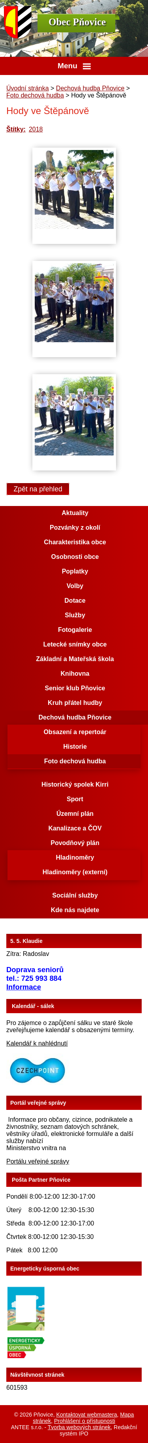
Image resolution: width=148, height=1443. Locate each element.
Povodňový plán (75, 843)
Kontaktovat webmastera (86, 1414)
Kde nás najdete (75, 910)
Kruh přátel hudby (75, 702)
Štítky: (16, 129)
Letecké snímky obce (75, 644)
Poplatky (75, 571)
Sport (75, 799)
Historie (75, 746)
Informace (23, 987)
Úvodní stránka (27, 88)
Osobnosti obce (75, 556)
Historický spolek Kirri (75, 784)
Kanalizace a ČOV (74, 828)
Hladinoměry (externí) (75, 872)
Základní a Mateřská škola (75, 659)
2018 (36, 129)
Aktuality (75, 513)
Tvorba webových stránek (79, 1427)
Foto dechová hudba (35, 95)
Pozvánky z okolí (75, 527)
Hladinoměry (75, 857)
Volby (75, 586)
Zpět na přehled (38, 489)
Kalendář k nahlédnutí (37, 1043)
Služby (75, 615)
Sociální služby (75, 895)
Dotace (74, 600)
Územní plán (75, 813)
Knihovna (75, 673)
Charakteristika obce (75, 542)
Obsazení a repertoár (74, 732)
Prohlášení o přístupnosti (84, 1421)
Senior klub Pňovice (75, 688)
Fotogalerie (75, 629)
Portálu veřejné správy (37, 1161)
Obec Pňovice (77, 22)
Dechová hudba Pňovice (90, 88)
